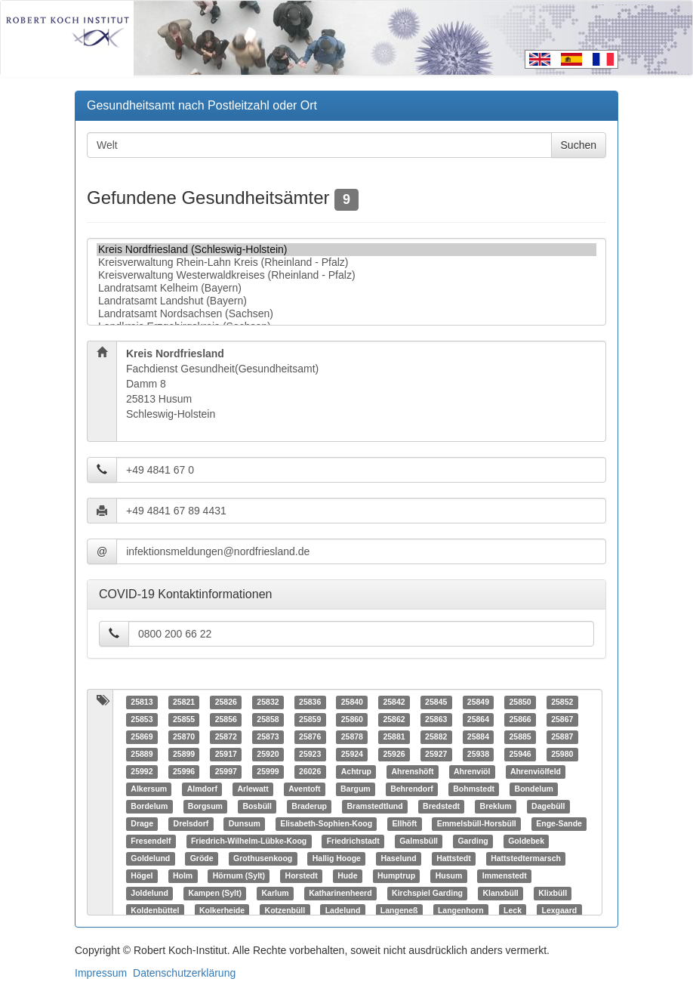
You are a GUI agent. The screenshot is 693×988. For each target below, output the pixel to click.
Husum (449, 876)
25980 (562, 754)
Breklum (496, 806)
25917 (226, 754)
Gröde (202, 858)
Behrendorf (411, 789)
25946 (520, 754)
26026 (310, 772)
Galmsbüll (418, 841)
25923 (310, 754)
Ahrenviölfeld (535, 772)
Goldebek (526, 841)
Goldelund (150, 858)
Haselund (398, 858)
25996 (184, 772)
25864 (478, 719)
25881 (394, 737)
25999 (268, 772)
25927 (436, 754)
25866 (520, 719)
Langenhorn (461, 910)
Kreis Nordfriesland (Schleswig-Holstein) (346, 249)
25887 (562, 737)
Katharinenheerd (340, 893)
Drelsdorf (191, 824)
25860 (352, 719)
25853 (141, 719)
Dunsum (244, 824)
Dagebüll (548, 806)
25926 (394, 754)
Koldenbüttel (155, 910)
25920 (268, 754)
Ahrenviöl (472, 772)
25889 (141, 754)
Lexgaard (560, 910)
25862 (394, 719)
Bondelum (534, 789)
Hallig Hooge (337, 858)
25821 (184, 702)
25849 (478, 702)
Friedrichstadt (353, 841)
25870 (184, 737)
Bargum (355, 789)
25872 (226, 737)
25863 (436, 719)
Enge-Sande (559, 824)
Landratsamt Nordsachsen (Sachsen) (346, 313)
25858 (268, 719)
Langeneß (399, 910)
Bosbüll (257, 806)
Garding (472, 841)
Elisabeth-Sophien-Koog (326, 824)
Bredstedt (441, 806)
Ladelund (343, 910)
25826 (226, 702)
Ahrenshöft (412, 772)
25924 (352, 754)
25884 (478, 737)
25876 (310, 737)
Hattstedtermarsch (526, 858)
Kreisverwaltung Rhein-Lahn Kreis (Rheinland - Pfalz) (346, 262)
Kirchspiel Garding (427, 893)
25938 (478, 754)
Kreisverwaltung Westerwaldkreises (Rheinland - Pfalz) (346, 275)
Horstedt (301, 876)
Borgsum (205, 806)
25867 (562, 719)
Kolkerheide (222, 910)
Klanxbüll (500, 893)
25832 (268, 702)
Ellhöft (405, 824)
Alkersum (149, 789)
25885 (520, 737)
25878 (352, 737)
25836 (310, 702)
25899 (184, 754)
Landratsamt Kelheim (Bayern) (346, 288)
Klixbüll (552, 893)
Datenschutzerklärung (184, 973)
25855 (184, 719)
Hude (347, 876)
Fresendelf (151, 841)
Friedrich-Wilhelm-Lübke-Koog (248, 841)
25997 (226, 772)
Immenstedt (504, 876)
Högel (141, 876)
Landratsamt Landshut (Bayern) (346, 301)
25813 (141, 702)
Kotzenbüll (285, 910)
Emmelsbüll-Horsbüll (476, 824)
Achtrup (356, 772)
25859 (310, 719)
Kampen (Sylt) (215, 893)
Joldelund (149, 893)
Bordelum (149, 806)
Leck (513, 910)
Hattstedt (453, 858)
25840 (352, 702)
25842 (394, 702)
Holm (182, 876)
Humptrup (396, 876)
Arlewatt (252, 789)
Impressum (101, 973)
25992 (141, 772)
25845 (436, 702)
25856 (226, 719)
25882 (436, 737)
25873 (268, 737)
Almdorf (202, 789)
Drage (142, 824)
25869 (141, 737)
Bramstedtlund (375, 806)
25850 (520, 702)
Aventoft (304, 789)
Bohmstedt (473, 789)
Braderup (309, 806)
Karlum (274, 893)
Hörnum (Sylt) (239, 876)
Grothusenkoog (262, 858)
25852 (562, 702)
